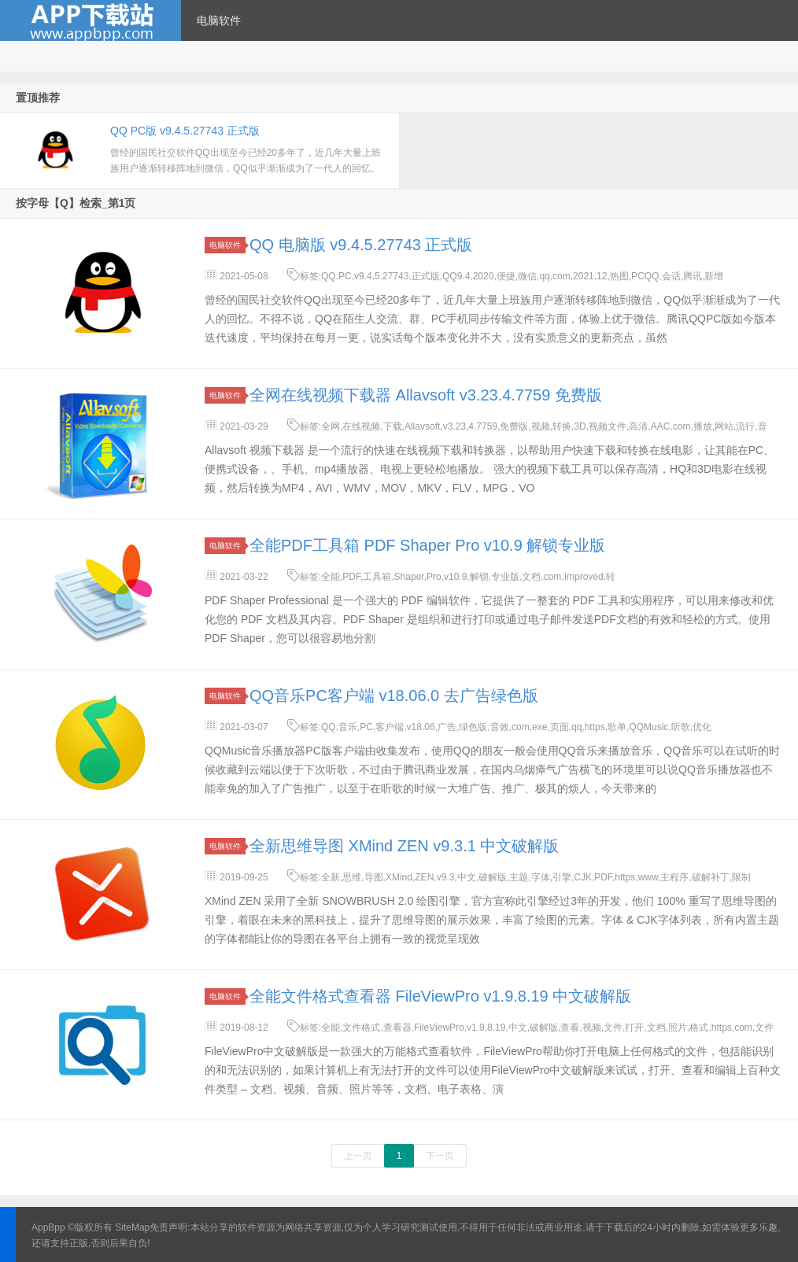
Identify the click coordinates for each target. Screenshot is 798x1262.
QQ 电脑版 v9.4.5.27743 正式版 (360, 244)
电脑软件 (219, 20)
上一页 (358, 1155)
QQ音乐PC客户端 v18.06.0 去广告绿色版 (393, 695)
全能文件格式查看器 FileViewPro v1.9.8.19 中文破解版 (440, 996)
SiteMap (132, 1227)
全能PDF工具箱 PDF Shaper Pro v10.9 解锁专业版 (427, 545)
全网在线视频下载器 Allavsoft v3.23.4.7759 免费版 (425, 395)
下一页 (440, 1155)
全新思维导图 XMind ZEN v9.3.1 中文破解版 (404, 845)
